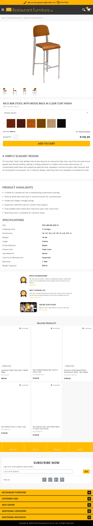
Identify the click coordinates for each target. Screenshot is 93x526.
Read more (32, 285)
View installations (35, 297)
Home (3, 18)
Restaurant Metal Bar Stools (33, 18)
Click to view (43, 309)
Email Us (57, 449)
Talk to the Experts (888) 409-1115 (41, 2)
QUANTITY (7, 137)
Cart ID (80, 449)
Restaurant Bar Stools (14, 18)
